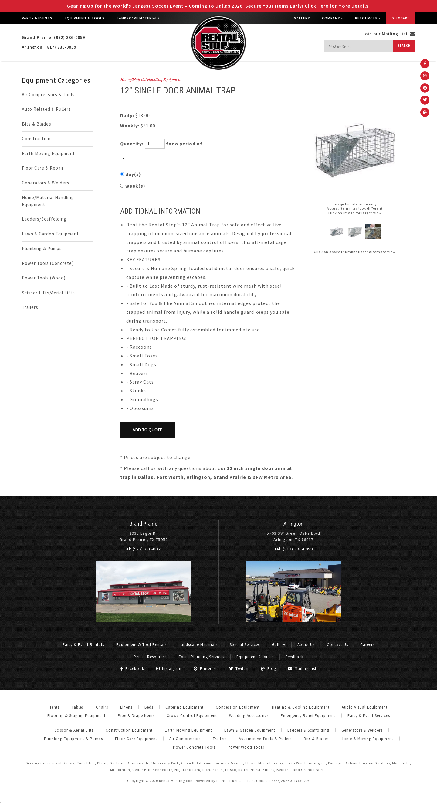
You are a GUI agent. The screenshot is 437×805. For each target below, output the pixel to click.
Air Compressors (185, 738)
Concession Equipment (238, 707)
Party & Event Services (368, 715)
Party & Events (37, 18)
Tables (78, 707)
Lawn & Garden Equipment (50, 234)
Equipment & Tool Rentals (141, 644)
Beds (148, 707)
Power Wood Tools (246, 747)
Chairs (102, 707)
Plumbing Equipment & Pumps (73, 738)
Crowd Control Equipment (192, 715)
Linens (126, 707)
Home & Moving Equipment (367, 738)
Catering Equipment (184, 707)
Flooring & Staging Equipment (76, 715)
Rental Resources (150, 656)
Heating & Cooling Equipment (301, 707)
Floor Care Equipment (136, 738)
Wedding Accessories (249, 715)
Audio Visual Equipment (365, 707)
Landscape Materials (138, 18)
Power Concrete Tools (194, 747)
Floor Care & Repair (43, 168)
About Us (306, 644)
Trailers (30, 307)
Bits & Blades (36, 124)
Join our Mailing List (389, 33)
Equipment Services (254, 656)
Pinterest (205, 668)
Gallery (302, 18)
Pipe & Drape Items (136, 715)
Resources (367, 18)
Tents (54, 707)
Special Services (245, 644)
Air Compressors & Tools (48, 94)
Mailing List (302, 668)
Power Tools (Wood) (44, 278)
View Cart (400, 18)
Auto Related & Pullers (46, 109)
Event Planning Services (201, 656)
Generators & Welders (45, 183)
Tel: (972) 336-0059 (143, 549)
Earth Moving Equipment (48, 153)
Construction (36, 138)
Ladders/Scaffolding (44, 219)
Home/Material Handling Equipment (48, 200)
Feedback (294, 656)
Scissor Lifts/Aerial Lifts (48, 293)
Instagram (168, 668)
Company (332, 18)
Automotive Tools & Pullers (265, 738)
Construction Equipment (129, 730)
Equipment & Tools (85, 18)
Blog (268, 668)
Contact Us (337, 644)
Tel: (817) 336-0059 (293, 549)
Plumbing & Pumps (42, 248)
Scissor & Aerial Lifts (74, 730)
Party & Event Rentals (83, 644)
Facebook (132, 668)
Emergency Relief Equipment (308, 715)
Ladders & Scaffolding (308, 730)
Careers (367, 644)
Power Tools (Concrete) (48, 263)
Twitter (239, 668)
